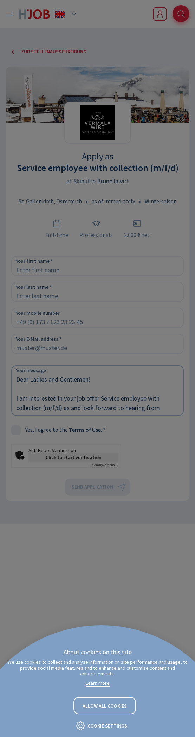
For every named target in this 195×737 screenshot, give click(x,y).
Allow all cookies (105, 706)
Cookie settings (107, 726)
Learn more (98, 683)
